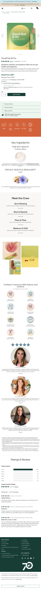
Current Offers (5, 543)
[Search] (31, 8)
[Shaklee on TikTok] (28, 557)
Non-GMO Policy (26, 545)
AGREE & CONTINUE (20, 586)
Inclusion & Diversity (26, 549)
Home (3, 11)
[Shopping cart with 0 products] (37, 8)
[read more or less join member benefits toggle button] (3, 81)
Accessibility (25, 547)
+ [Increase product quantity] (5, 94)
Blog (25, 555)
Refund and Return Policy (8, 557)
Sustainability (25, 541)
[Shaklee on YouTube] (31, 558)
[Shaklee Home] (8, 8)
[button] (20, 104)
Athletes (4, 545)
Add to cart (16, 94)
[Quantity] (4, 94)
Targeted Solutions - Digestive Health (18, 11)
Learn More (20, 208)
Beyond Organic (25, 543)
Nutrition (7, 11)
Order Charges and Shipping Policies (10, 555)
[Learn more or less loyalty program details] (6, 88)
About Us (4, 541)
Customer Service (6, 553)
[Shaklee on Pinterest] (33, 558)
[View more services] (17, 61)
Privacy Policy (34, 575)
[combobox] (16, 83)
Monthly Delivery (6, 83)
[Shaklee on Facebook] (25, 558)
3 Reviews (11, 61)
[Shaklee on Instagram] (22, 558)
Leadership (24, 539)
